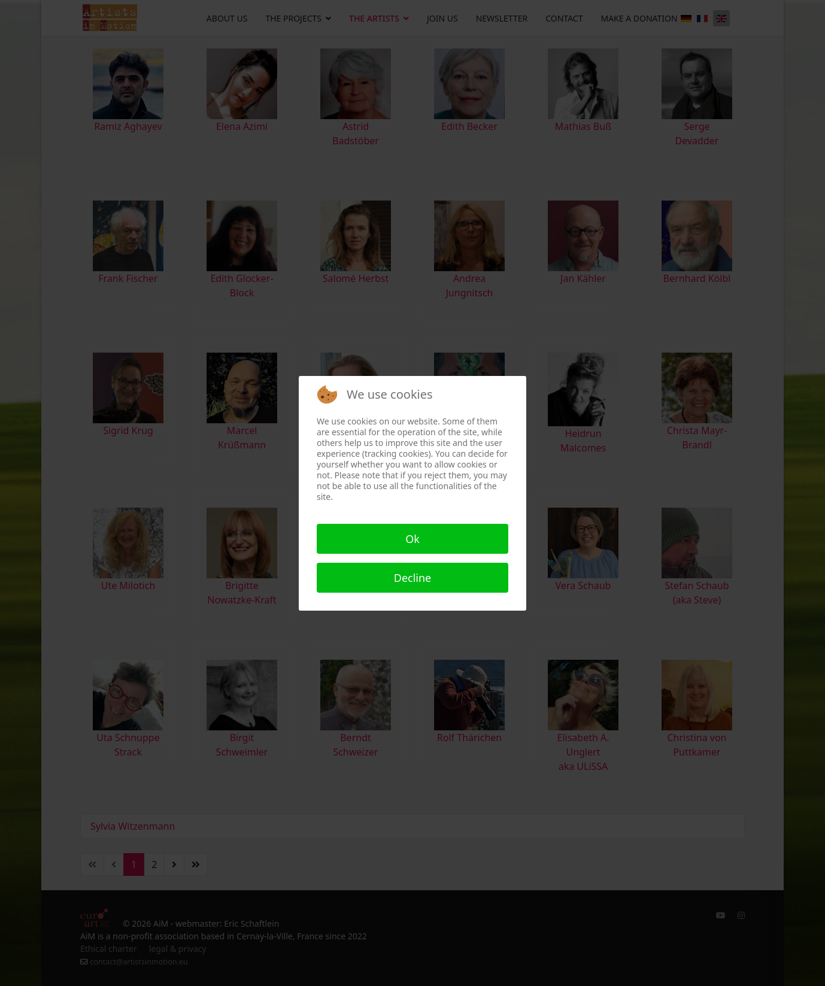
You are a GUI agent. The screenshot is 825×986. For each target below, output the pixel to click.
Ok (412, 539)
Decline (413, 578)
